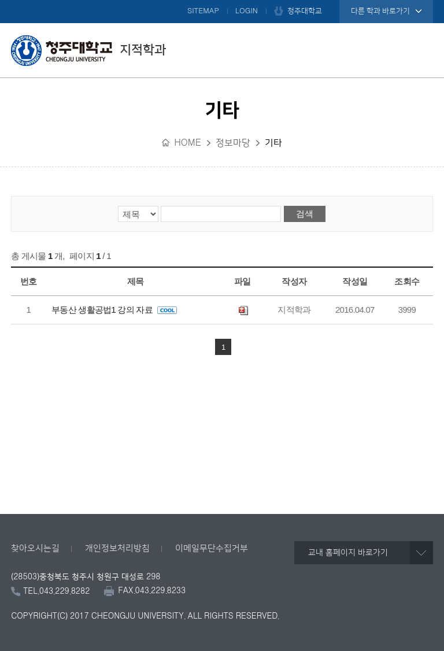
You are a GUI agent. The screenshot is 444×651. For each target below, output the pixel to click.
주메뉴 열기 (421, 50)
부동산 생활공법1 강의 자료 (114, 310)
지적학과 (88, 50)
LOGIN (246, 11)
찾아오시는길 (35, 548)
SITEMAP (203, 11)
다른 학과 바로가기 (380, 11)
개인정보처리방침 (117, 548)
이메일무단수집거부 (211, 548)
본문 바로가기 (222, 0)
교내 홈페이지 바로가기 (348, 552)
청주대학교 (304, 11)
